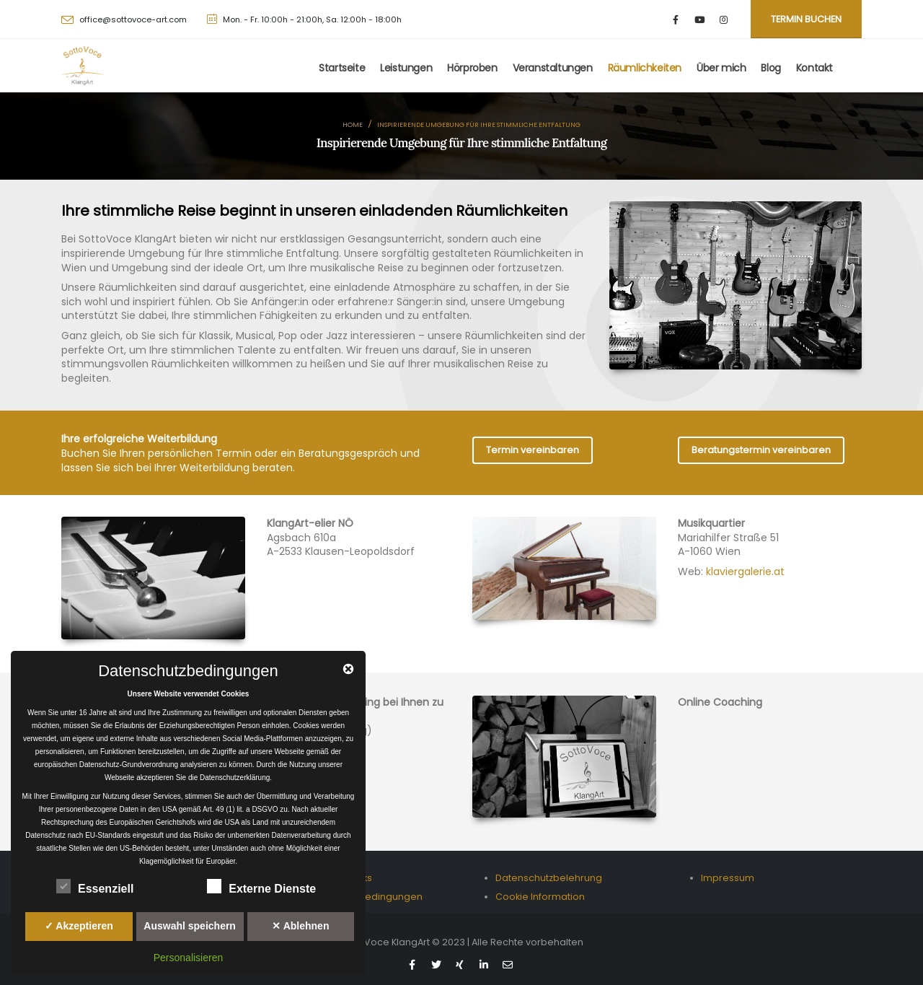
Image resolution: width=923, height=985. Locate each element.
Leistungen (406, 68)
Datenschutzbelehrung (548, 878)
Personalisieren (189, 957)
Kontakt (814, 68)
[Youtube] (700, 19)
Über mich (721, 68)
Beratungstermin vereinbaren (761, 450)
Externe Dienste (261, 886)
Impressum (727, 878)
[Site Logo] (83, 65)
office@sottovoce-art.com (133, 19)
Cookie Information (540, 896)
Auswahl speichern (189, 926)
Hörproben (472, 68)
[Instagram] (723, 19)
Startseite (342, 68)
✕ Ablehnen (300, 926)
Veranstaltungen (553, 68)
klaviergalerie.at (745, 571)
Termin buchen (806, 19)
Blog (770, 68)
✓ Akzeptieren (79, 926)
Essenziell (94, 886)
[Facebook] (676, 19)
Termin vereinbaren (532, 450)
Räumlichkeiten (644, 68)
